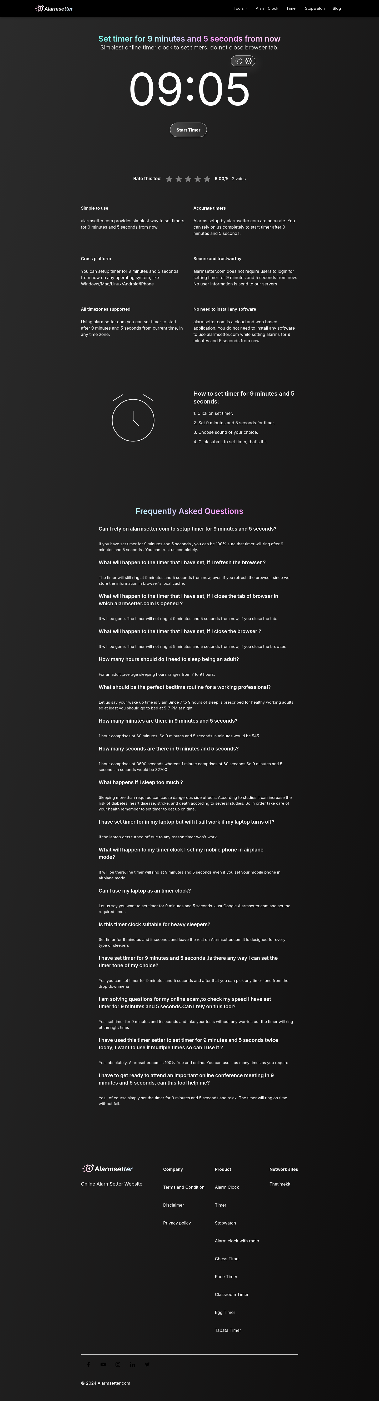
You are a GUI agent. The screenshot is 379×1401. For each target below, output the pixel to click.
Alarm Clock (267, 8)
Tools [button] (239, 8)
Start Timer (189, 130)
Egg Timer (225, 1312)
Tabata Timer (228, 1330)
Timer (291, 8)
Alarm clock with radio (237, 1240)
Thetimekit (280, 1184)
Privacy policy (177, 1223)
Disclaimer (173, 1205)
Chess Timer (227, 1258)
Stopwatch (315, 8)
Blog (337, 8)
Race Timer (226, 1276)
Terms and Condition (184, 1187)
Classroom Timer (231, 1294)
